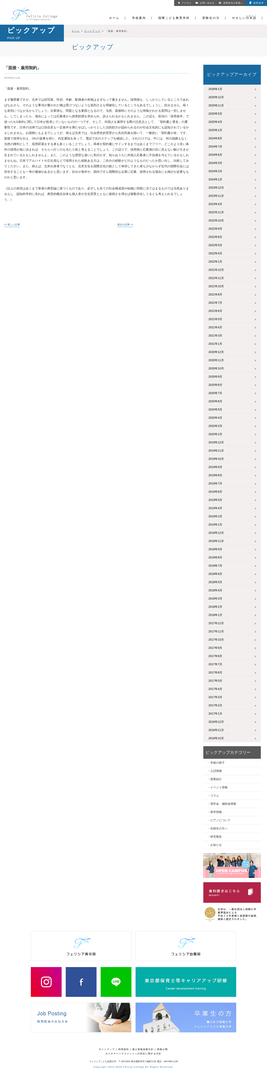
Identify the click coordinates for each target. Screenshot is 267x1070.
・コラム (213, 795)
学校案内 (139, 18)
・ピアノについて (218, 820)
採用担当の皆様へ (231, 2)
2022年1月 (215, 261)
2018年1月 (215, 615)
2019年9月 (215, 467)
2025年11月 (216, 105)
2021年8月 (215, 294)
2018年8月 (215, 557)
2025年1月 (215, 130)
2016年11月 (216, 730)
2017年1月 (215, 713)
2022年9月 (215, 228)
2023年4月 (215, 204)
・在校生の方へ (217, 828)
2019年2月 (215, 516)
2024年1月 (215, 179)
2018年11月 (216, 541)
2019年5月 (215, 500)
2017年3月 (215, 697)
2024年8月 (215, 138)
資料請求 (257, 2)
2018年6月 (215, 573)
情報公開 (162, 1049)
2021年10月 (216, 286)
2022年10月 (216, 220)
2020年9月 (215, 376)
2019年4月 (215, 508)
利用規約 (123, 1049)
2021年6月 (215, 310)
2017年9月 (215, 647)
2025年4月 (215, 121)
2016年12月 (216, 721)
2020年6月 (215, 401)
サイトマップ (107, 1049)
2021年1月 (215, 343)
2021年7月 (215, 302)
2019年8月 (215, 475)
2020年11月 (216, 360)
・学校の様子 (216, 762)
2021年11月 (216, 278)
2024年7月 (215, 146)
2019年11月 (216, 450)
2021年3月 (215, 335)
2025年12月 (216, 97)
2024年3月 (215, 163)
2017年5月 (215, 680)
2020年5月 (215, 409)
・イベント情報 (217, 787)
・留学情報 (214, 812)
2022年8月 (215, 237)
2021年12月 (216, 269)
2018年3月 (215, 598)
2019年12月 (216, 442)
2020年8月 (215, 384)
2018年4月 (215, 590)
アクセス (184, 2)
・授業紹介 (214, 779)
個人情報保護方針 (143, 1049)
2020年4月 (215, 417)
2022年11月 (216, 212)
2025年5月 (215, 113)
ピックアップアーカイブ (232, 74)
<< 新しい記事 (12, 224)
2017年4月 (215, 689)
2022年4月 (215, 253)
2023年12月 (216, 187)
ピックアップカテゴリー (228, 752)
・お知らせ (214, 844)
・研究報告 (214, 836)
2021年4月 (215, 327)
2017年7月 (215, 664)
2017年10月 (216, 639)
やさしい (244, 18)
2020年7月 (215, 393)
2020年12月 (216, 352)
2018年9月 (215, 549)
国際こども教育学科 (174, 18)
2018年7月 (215, 565)
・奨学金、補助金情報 (221, 803)
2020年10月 (216, 368)
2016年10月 (216, 738)
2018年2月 (215, 606)
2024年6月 (215, 154)
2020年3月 (215, 426)
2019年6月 (215, 491)
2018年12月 (216, 532)
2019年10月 (216, 458)
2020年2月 (215, 434)
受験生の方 (211, 18)
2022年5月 (215, 245)
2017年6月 (215, 672)
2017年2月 (215, 705)
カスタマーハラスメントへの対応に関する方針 (133, 1053)
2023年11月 (216, 195)
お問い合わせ (205, 2)
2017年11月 (216, 631)
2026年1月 (215, 89)
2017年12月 (216, 623)
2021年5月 (215, 319)
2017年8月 (215, 656)
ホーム (114, 18)
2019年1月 (215, 524)
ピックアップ (92, 31)
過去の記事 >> (125, 224)
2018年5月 (215, 582)
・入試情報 (214, 771)
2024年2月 (215, 171)
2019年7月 (215, 483)
